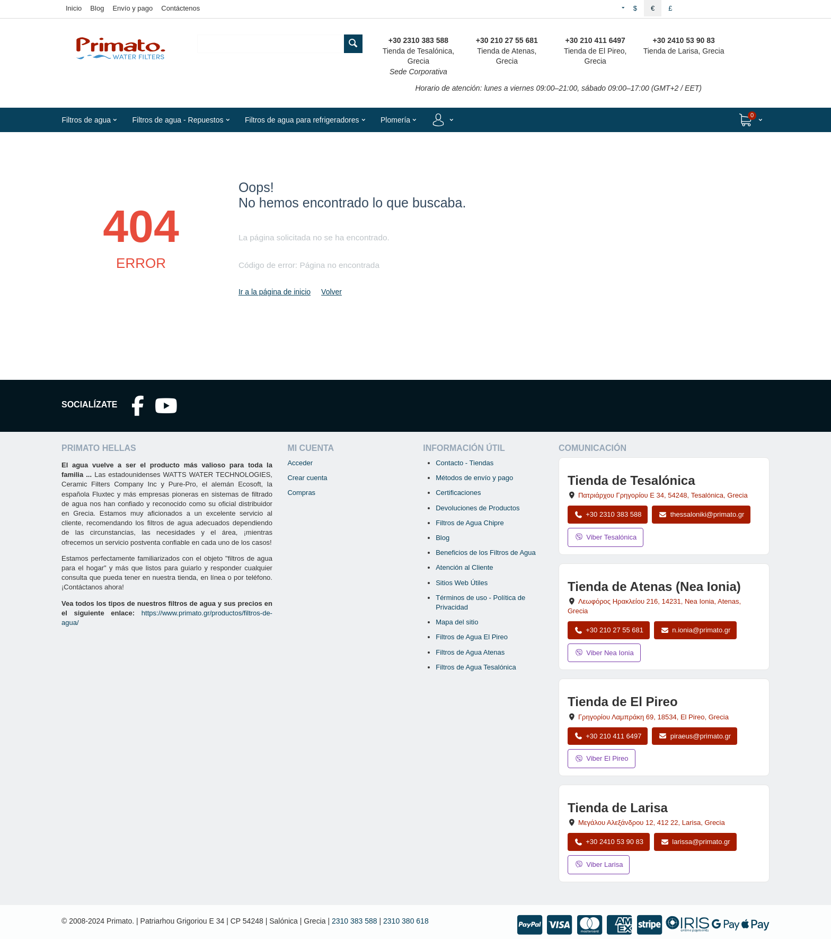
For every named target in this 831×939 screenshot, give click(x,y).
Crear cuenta (307, 478)
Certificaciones (458, 493)
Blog (97, 8)
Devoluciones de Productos (477, 508)
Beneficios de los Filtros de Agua (486, 553)
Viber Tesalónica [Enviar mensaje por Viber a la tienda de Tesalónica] (605, 537)
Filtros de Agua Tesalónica (476, 667)
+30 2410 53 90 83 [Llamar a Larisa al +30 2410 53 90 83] (608, 842)
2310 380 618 (406, 921)
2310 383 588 (354, 921)
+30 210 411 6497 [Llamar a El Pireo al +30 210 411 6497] (607, 736)
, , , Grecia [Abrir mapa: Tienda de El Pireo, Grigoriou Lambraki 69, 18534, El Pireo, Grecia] (653, 717)
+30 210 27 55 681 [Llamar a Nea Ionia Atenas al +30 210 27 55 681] (608, 630)
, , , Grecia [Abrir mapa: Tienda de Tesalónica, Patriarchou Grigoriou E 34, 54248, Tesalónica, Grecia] (663, 495)
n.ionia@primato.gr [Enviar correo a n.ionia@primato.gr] (695, 630)
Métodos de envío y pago (474, 478)
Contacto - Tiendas (464, 463)
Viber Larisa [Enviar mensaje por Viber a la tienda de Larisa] (598, 864)
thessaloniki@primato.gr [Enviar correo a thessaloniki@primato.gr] (701, 514)
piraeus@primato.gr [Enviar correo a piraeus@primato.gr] (694, 736)
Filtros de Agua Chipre (470, 523)
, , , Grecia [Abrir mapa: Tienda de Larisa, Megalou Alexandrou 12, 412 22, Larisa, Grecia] (651, 823)
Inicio (74, 8)
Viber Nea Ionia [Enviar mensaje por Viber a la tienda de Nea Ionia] (604, 653)
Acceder (300, 463)
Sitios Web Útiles (462, 583)
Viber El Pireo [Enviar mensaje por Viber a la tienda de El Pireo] (601, 758)
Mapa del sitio (457, 622)
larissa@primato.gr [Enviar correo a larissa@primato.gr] (695, 842)
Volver (331, 292)
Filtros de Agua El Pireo (472, 637)
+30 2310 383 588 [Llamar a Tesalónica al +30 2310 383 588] (607, 514)
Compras (301, 493)
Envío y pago (132, 8)
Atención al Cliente (464, 567)
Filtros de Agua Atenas (470, 652)
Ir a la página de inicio (274, 292)
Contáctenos (180, 8)
